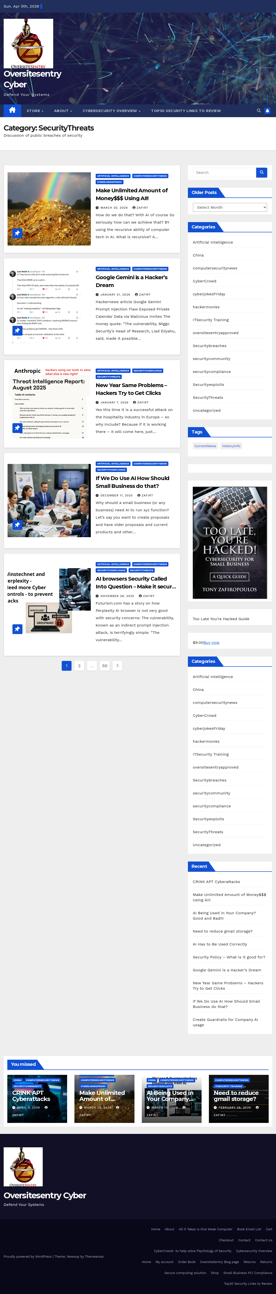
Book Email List (249, 1229)
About (62, 111)
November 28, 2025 (118, 596)
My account (165, 1262)
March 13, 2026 (165, 1107)
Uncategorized (207, 410)
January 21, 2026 (116, 294)
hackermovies (206, 307)
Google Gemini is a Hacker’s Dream (227, 970)
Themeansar (94, 1256)
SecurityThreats (108, 376)
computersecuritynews (150, 176)
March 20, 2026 (115, 207)
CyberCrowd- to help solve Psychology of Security (192, 1251)
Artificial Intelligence (113, 176)
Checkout (226, 1240)
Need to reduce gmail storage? (223, 931)
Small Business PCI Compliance (248, 1273)
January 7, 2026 (115, 402)
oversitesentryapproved (216, 332)
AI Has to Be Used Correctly (220, 944)
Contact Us (263, 1240)
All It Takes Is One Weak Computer (206, 1229)
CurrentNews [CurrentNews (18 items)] (205, 446)
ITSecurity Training (211, 320)
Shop (215, 1273)
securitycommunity (211, 358)
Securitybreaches (209, 345)
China (198, 255)
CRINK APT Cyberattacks (216, 881)
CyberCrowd (204, 281)
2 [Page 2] (79, 665)
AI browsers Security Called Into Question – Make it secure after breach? (135, 586)
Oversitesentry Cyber (45, 1195)
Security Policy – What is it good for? (229, 957)
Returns (250, 1262)
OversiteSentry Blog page (219, 1262)
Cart (269, 1229)
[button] (259, 110)
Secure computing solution (185, 1273)
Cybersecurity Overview (110, 111)
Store (34, 111)
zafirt (140, 207)
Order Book (186, 1262)
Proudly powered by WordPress (28, 1256)
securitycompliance (148, 370)
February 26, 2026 (235, 1107)
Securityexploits (208, 384)
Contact (244, 1240)
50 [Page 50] (104, 665)
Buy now (211, 642)
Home (155, 1229)
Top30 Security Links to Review (186, 111)
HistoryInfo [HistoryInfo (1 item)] (231, 446)
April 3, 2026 (29, 1107)
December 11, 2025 (117, 495)
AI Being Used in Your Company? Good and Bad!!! (170, 1099)
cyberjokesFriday (109, 182)
